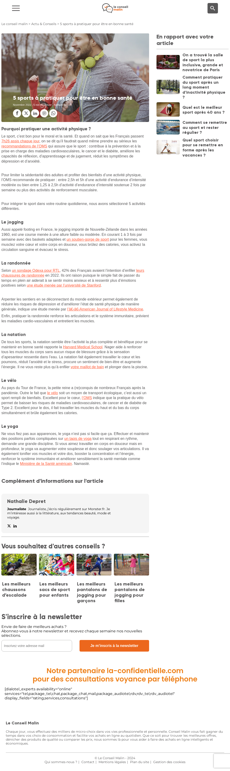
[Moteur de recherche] (213, 8)
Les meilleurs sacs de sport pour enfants (54, 589)
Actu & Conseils (43, 24)
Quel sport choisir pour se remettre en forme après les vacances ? (202, 148)
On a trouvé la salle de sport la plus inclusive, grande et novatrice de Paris (202, 62)
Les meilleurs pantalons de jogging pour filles (130, 592)
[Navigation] (38, 8)
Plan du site (139, 762)
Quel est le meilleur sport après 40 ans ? (203, 110)
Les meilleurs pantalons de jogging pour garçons (92, 592)
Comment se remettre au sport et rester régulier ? (204, 127)
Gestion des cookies (169, 762)
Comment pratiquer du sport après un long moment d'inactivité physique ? (203, 87)
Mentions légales (112, 762)
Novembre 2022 (22, 104)
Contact (87, 762)
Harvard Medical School (82, 347)
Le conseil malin (14, 24)
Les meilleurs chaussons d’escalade (16, 589)
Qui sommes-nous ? (61, 762)
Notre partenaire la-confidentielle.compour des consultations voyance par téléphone (115, 675)
